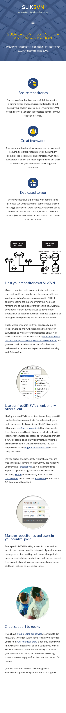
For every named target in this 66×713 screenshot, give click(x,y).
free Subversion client (28, 427)
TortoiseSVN (25, 466)
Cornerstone (11, 478)
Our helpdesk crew (27, 641)
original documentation (36, 447)
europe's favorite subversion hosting (33, 9)
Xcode (18, 474)
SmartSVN (40, 478)
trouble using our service (29, 633)
